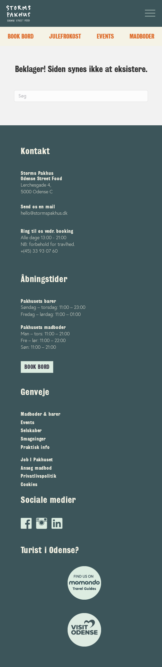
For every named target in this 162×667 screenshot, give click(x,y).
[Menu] (148, 13)
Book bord (20, 36)
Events (105, 36)
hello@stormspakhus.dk (44, 213)
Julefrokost (65, 36)
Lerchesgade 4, (36, 185)
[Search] (81, 96)
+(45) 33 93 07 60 (39, 251)
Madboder (142, 36)
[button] (37, 367)
